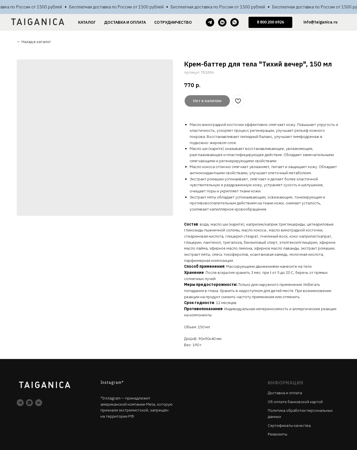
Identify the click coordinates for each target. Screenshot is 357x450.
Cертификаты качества (289, 425)
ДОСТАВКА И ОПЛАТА (125, 22)
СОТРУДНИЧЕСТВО (173, 22)
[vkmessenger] (222, 22)
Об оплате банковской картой (295, 401)
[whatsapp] (234, 22)
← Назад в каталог (34, 41)
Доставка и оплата (285, 392)
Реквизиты (277, 434)
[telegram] (210, 22)
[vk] (38, 402)
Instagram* (112, 382)
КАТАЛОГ (87, 22)
